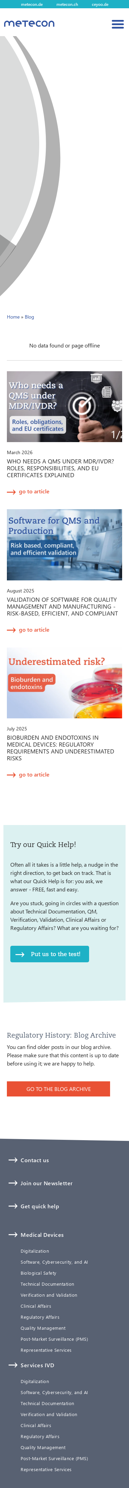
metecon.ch (67, 4)
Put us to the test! (55, 954)
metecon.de (32, 4)
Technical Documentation (47, 1284)
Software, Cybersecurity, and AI (54, 1262)
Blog (29, 316)
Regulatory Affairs (40, 1317)
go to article (34, 491)
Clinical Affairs (36, 1306)
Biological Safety (38, 1273)
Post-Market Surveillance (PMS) (54, 1339)
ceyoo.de (100, 4)
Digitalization (35, 1251)
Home (13, 316)
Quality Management (43, 1328)
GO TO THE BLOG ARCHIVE (58, 1088)
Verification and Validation (49, 1295)
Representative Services (46, 1350)
